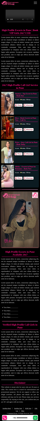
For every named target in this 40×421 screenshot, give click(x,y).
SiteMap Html (7, 408)
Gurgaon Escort (12, 413)
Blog (22, 411)
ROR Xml (28, 408)
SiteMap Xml (18, 408)
